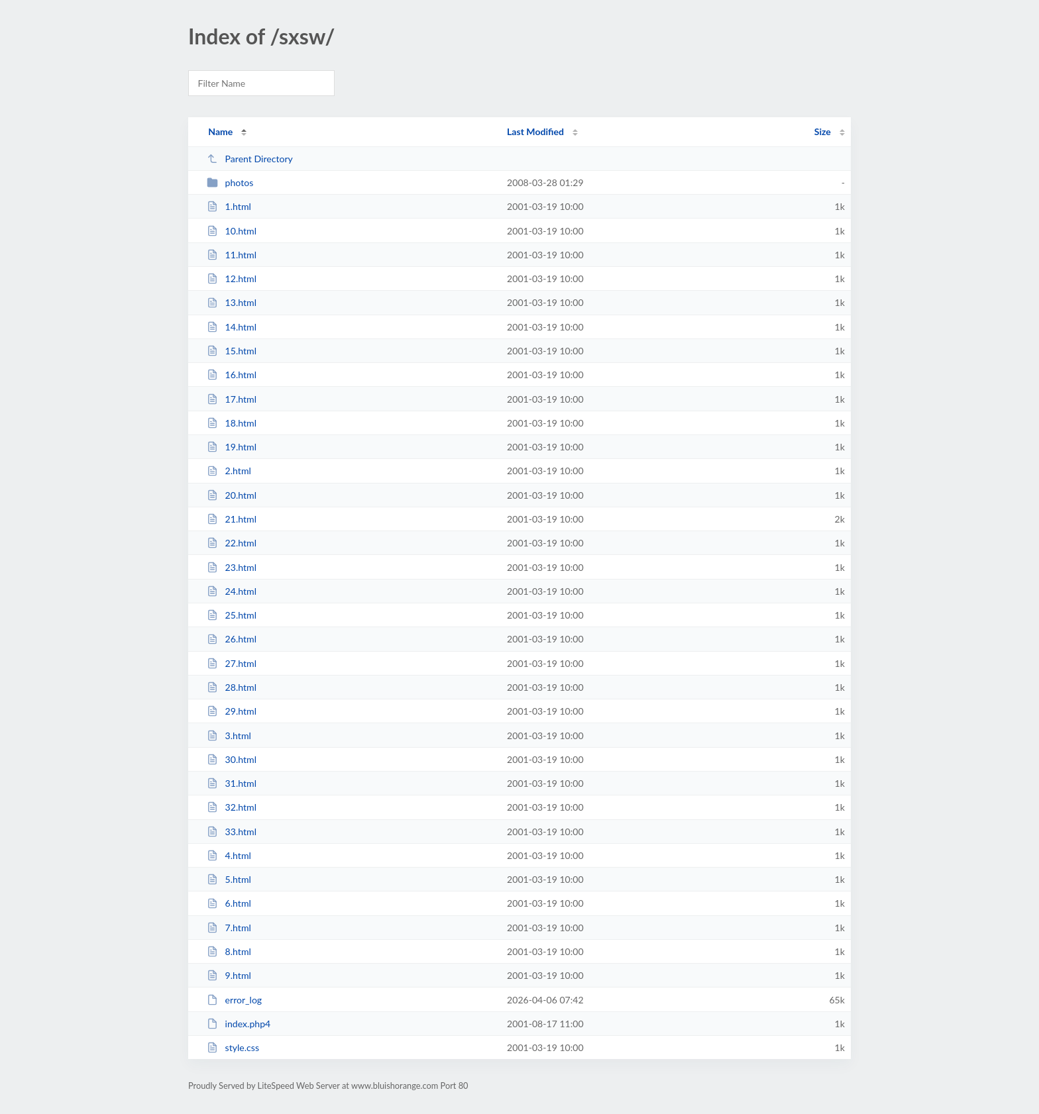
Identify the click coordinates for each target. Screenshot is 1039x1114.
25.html (231, 615)
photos (230, 182)
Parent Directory (250, 158)
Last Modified (535, 131)
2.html (229, 470)
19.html (231, 446)
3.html (229, 735)
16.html (231, 374)
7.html (229, 927)
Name (220, 131)
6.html (229, 903)
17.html (231, 399)
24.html (231, 591)
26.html (231, 638)
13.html (231, 302)
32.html (231, 807)
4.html (229, 855)
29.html (231, 711)
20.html (231, 495)
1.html (229, 206)
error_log (234, 999)
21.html (231, 519)
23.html (231, 567)
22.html (231, 542)
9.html (229, 975)
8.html (229, 951)
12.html (231, 278)
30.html (231, 759)
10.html (231, 230)
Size (822, 131)
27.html (231, 663)
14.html (231, 326)
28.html (231, 687)
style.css (233, 1047)
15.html (231, 350)
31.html (231, 783)
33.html (231, 831)
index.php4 (238, 1023)
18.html (231, 423)
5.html (229, 879)
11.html (231, 254)
